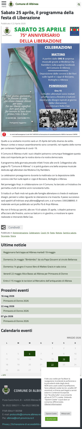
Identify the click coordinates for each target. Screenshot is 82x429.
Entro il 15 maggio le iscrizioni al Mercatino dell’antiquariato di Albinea (37, 280)
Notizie (59, 232)
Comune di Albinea (27, 4)
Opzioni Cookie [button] (51, 413)
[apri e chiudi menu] (3, 2)
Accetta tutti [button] (51, 419)
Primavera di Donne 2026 (16, 300)
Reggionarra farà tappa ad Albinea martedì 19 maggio (29, 252)
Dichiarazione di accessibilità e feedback (30, 424)
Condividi (14, 227)
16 (64, 359)
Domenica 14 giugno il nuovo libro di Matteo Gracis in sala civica (34, 266)
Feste (52, 232)
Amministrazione (20, 232)
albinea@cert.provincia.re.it (20, 417)
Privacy (6, 424)
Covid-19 (45, 232)
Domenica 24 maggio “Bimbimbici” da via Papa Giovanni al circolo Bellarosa (40, 259)
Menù (4, 6)
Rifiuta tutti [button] (65, 413)
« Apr (3, 375)
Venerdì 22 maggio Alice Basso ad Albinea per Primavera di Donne (35, 273)
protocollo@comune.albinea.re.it (26, 414)
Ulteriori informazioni (53, 404)
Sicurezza (5, 235)
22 (52, 364)
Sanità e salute (69, 232)
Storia (13, 235)
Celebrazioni (34, 232)
